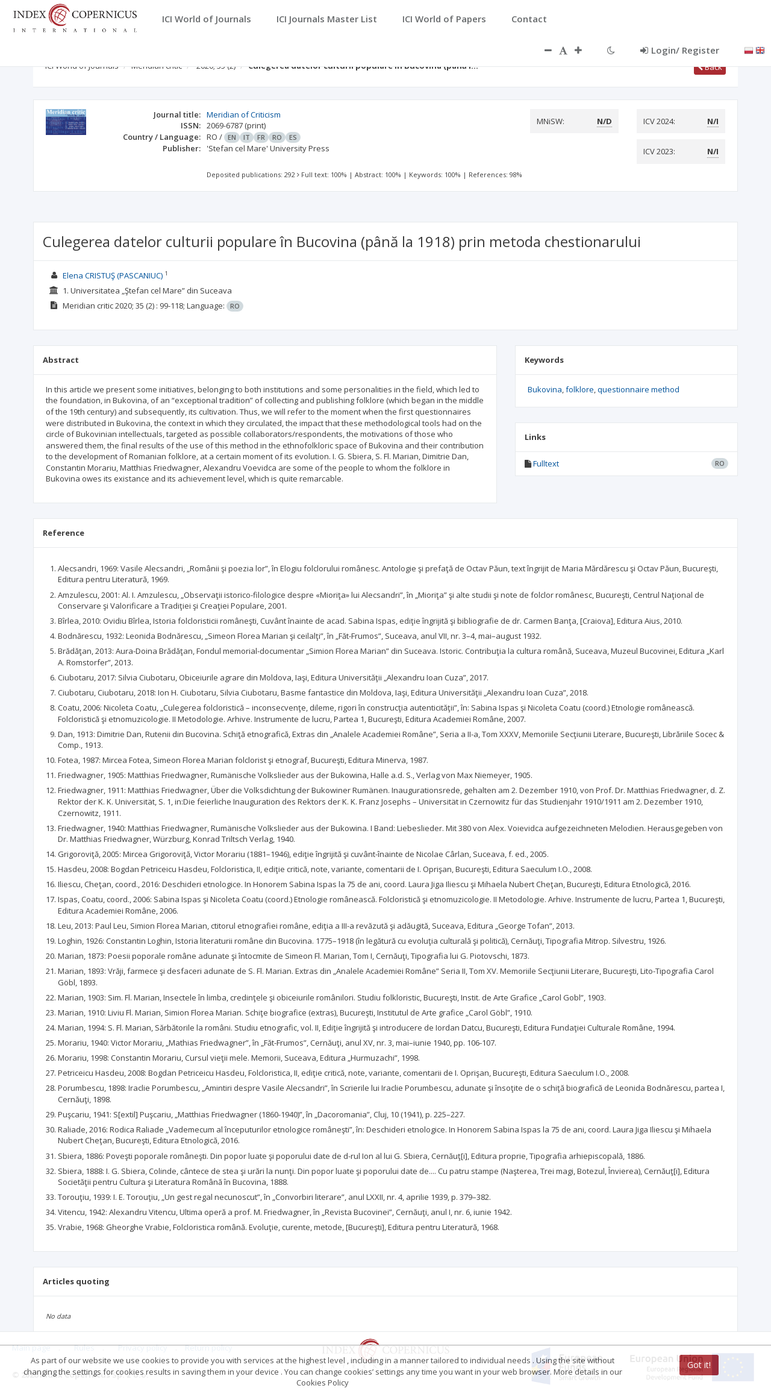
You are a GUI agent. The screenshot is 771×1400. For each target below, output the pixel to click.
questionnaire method (638, 389)
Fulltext (546, 463)
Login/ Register (679, 50)
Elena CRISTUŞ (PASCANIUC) (113, 275)
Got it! (699, 1364)
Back (710, 66)
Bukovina (545, 389)
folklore (580, 389)
